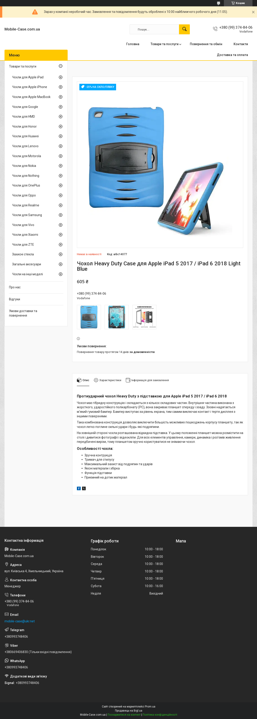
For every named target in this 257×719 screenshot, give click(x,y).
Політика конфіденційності (160, 714)
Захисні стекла (23, 254)
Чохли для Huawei (25, 136)
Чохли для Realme (25, 205)
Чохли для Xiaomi (25, 234)
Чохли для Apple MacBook (31, 97)
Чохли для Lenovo (25, 146)
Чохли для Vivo (23, 225)
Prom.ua (150, 706)
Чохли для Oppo (24, 195)
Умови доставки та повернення (23, 313)
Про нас (15, 287)
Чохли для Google (25, 107)
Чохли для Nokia (24, 166)
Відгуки (14, 299)
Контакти (241, 44)
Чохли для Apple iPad (28, 77)
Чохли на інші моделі (27, 274)
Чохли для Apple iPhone (29, 87)
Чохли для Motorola (26, 156)
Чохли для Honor (24, 126)
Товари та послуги (165, 44)
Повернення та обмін (206, 44)
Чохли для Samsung (27, 215)
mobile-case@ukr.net (20, 621)
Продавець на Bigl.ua (128, 710)
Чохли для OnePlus (26, 185)
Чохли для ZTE (23, 244)
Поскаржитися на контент (124, 714)
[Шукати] (184, 29)
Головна (132, 44)
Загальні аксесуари (26, 264)
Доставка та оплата (232, 55)
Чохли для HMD (23, 116)
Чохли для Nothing (25, 175)
